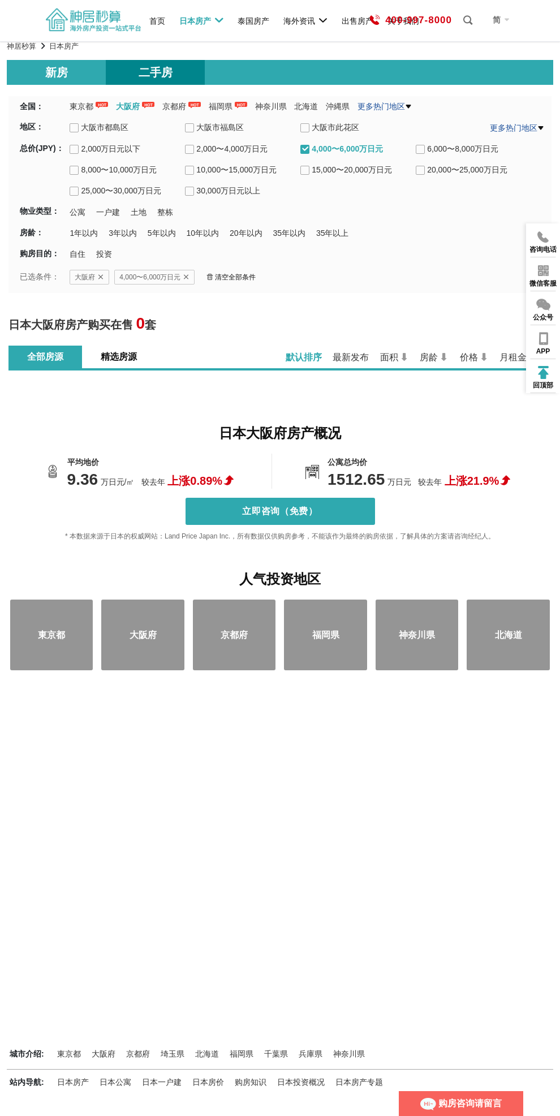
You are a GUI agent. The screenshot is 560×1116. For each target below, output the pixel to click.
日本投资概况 (301, 1082)
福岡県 (220, 106)
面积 (389, 357)
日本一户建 (162, 1082)
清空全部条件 (231, 277)
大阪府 (128, 106)
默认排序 (304, 357)
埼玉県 (172, 1053)
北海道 (306, 106)
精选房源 (119, 356)
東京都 (81, 106)
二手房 (156, 72)
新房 (56, 72)
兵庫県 (310, 1053)
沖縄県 (338, 106)
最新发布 (351, 357)
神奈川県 (271, 106)
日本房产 (201, 20)
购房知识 (250, 1082)
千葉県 (276, 1053)
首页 (157, 20)
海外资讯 (305, 20)
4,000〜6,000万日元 (154, 277)
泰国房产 (253, 20)
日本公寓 (115, 1082)
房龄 (429, 357)
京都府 (174, 106)
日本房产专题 (359, 1082)
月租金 (513, 357)
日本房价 (208, 1082)
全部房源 (45, 356)
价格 (469, 357)
